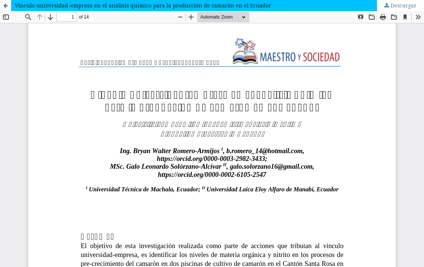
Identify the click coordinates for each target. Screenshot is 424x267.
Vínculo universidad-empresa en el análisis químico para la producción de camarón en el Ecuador (143, 5)
